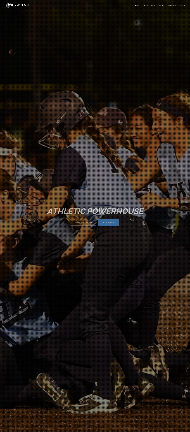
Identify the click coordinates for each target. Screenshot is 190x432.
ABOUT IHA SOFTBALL (83, 222)
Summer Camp (108, 222)
